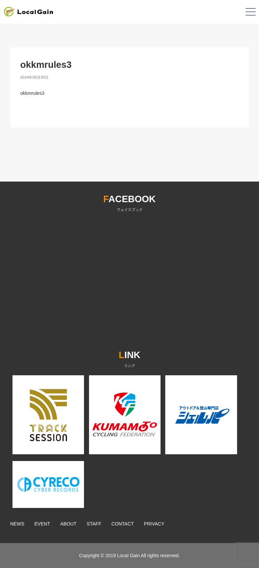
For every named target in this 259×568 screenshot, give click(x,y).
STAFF (94, 523)
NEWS (17, 523)
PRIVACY (154, 523)
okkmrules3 (32, 93)
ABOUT (68, 523)
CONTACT (122, 523)
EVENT (42, 523)
